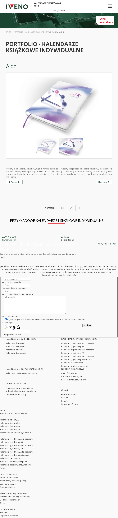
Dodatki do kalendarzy (16, 398)
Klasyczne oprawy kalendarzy (19, 391)
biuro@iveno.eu (9, 239)
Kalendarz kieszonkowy (72, 366)
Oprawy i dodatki (7, 490)
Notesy (3, 471)
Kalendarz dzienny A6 (16, 356)
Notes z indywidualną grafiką (13, 484)
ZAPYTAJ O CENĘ (9, 237)
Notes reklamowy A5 (9, 477)
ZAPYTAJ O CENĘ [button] (106, 244)
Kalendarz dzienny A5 (16, 346)
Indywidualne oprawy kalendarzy (21, 394)
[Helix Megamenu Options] (110, 6)
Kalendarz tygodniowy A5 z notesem (77, 346)
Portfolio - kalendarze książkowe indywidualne (35, 32)
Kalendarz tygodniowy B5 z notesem (77, 353)
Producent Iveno (68, 398)
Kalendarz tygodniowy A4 (72, 356)
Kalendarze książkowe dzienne (14, 417)
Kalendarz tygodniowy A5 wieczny (76, 363)
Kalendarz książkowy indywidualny (21, 376)
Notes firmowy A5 (69, 376)
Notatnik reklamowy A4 (71, 380)
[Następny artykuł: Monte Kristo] (104, 182)
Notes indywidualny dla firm (73, 383)
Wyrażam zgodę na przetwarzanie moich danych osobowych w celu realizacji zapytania (45, 323)
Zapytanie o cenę (7, 487)
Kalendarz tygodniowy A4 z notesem (77, 359)
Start (8, 32)
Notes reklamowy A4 (9, 481)
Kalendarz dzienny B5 (16, 350)
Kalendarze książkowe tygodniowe (15, 436)
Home (2, 414)
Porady (64, 401)
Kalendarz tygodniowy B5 (72, 350)
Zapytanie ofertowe (70, 407)
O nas (2, 506)
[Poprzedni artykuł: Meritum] (14, 182)
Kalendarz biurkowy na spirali (74, 369)
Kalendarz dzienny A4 (16, 353)
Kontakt (64, 404)
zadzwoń (65, 237)
